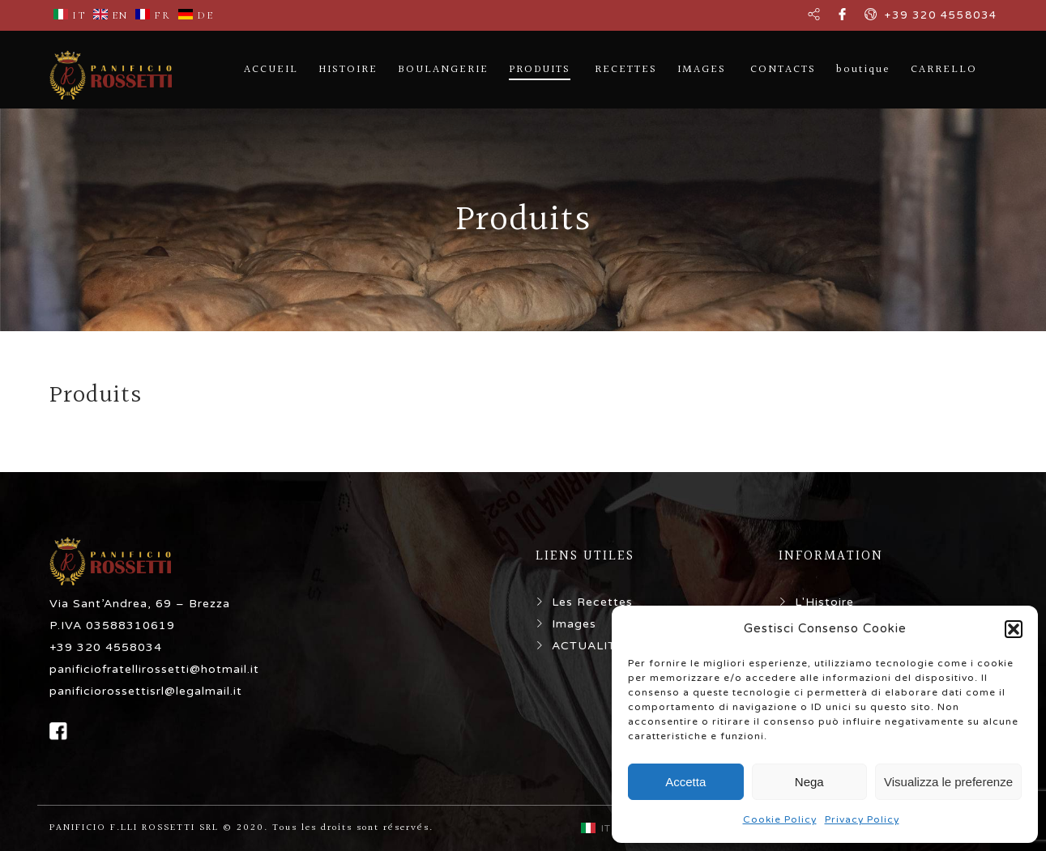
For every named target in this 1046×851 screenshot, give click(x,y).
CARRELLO (944, 70)
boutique (863, 70)
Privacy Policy (862, 819)
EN (110, 15)
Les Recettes (592, 602)
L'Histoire (824, 602)
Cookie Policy (780, 819)
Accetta (685, 782)
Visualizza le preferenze (948, 782)
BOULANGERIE (443, 70)
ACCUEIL (271, 70)
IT (69, 15)
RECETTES (626, 70)
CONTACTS (783, 70)
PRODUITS (539, 70)
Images (574, 624)
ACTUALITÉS (592, 646)
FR (153, 15)
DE (196, 15)
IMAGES (701, 70)
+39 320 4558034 (941, 15)
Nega (809, 782)
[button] (1013, 629)
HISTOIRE (348, 70)
